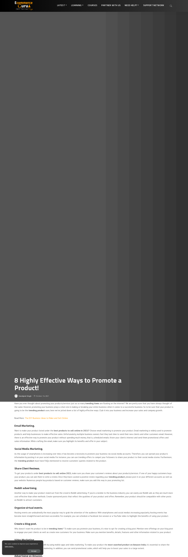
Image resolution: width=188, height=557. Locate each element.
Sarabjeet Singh (25, 396)
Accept (33, 551)
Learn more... (9, 546)
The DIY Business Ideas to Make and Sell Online (46, 418)
